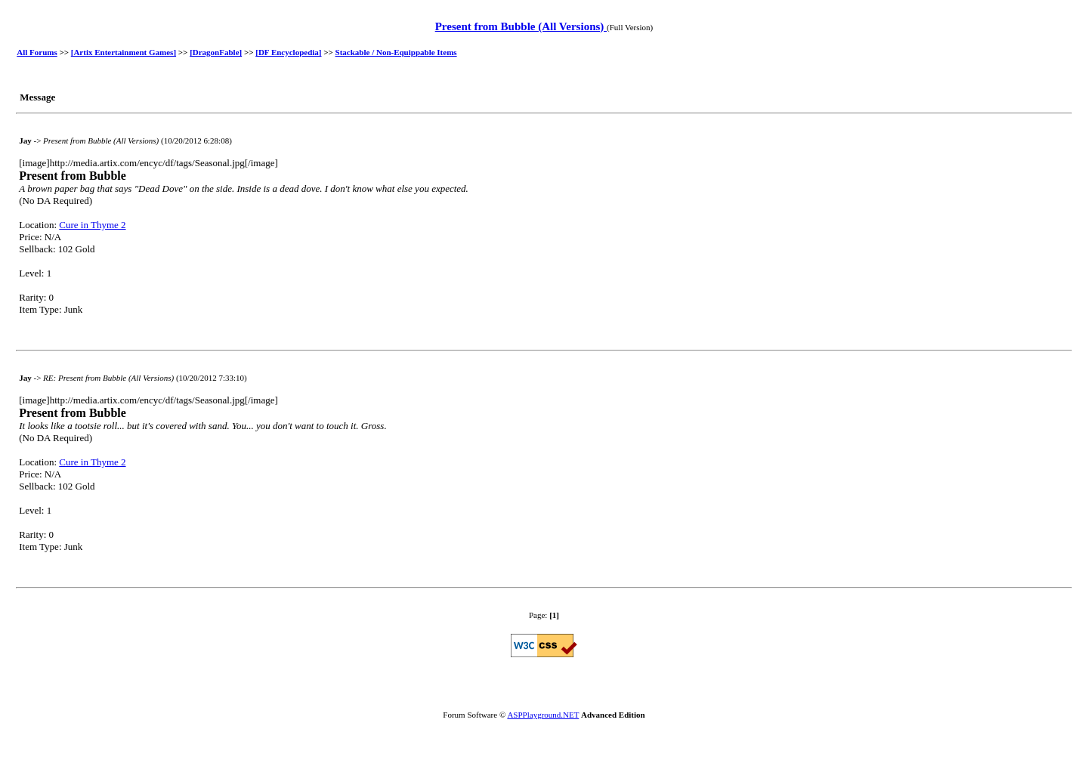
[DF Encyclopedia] (288, 52)
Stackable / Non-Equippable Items (396, 52)
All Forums (37, 52)
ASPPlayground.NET (543, 714)
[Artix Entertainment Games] (123, 52)
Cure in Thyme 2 (92, 224)
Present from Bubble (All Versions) (521, 26)
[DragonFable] (216, 52)
